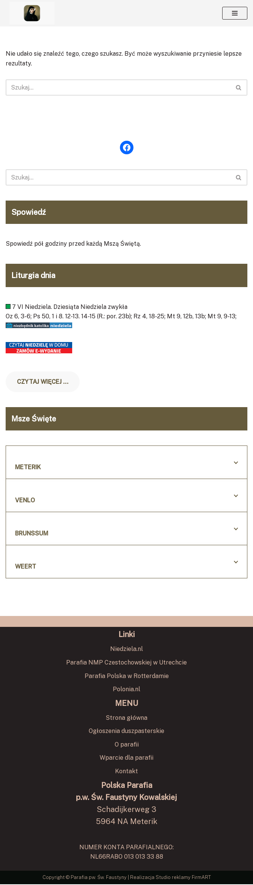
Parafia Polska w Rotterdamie (127, 676)
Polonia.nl (126, 689)
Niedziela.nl (126, 649)
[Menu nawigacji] (234, 13)
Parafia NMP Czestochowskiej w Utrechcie (126, 663)
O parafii (127, 745)
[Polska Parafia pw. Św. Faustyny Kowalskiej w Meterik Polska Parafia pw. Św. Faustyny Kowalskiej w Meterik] (32, 13)
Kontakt (126, 772)
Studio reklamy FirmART (183, 878)
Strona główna (126, 718)
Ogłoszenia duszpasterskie (126, 731)
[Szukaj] (118, 87)
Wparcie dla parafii (126, 758)
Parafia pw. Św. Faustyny (99, 878)
